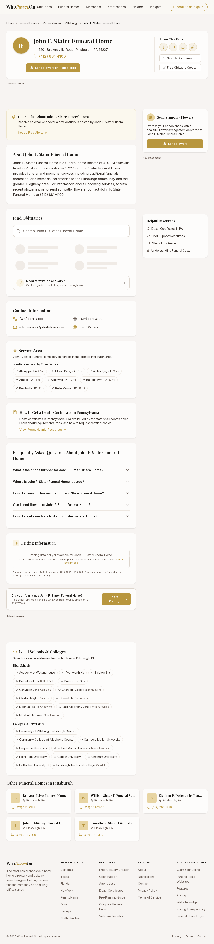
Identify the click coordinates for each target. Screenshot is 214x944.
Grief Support (108, 876)
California (67, 869)
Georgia (66, 911)
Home (10, 23)
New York (67, 890)
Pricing (181, 895)
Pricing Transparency (191, 909)
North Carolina (70, 918)
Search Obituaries (177, 58)
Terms (189, 936)
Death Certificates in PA (165, 228)
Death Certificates (111, 890)
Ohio (64, 904)
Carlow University (67, 756)
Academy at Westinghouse (35, 672)
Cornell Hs (72, 698)
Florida (65, 883)
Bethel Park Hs (35, 681)
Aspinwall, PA (61, 379)
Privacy (176, 936)
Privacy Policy (147, 890)
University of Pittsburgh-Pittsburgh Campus (46, 731)
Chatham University (102, 756)
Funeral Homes (69, 7)
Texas (65, 876)
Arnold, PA (28, 379)
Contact (143, 883)
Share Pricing (118, 599)
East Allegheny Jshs (84, 706)
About (142, 869)
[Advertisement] (107, 95)
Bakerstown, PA (99, 379)
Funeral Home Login (190, 916)
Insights (155, 7)
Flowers (138, 7)
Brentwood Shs (73, 681)
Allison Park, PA (67, 371)
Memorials (93, 7)
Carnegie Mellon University (100, 739)
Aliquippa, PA (30, 371)
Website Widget (187, 902)
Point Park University (31, 756)
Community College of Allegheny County (44, 739)
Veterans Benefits (111, 916)
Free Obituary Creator (180, 67)
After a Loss (107, 883)
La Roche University (31, 765)
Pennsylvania (52, 23)
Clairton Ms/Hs (32, 698)
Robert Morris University (82, 748)
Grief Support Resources (166, 236)
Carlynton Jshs (33, 689)
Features (182, 888)
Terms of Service (149, 897)
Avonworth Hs (73, 672)
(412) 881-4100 (49, 56)
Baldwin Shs (101, 672)
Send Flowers (175, 143)
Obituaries (44, 7)
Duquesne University (31, 748)
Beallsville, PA (30, 388)
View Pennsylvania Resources (43, 429)
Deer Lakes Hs (34, 706)
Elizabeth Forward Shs (38, 715)
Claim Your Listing (188, 869)
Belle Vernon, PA (68, 388)
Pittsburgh (71, 23)
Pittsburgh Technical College (79, 765)
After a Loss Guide (161, 243)
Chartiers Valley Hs (79, 689)
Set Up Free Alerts (32, 132)
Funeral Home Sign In (188, 7)
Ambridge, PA (104, 371)
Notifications (116, 7)
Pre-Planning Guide (112, 897)
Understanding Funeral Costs (168, 250)
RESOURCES (107, 862)
